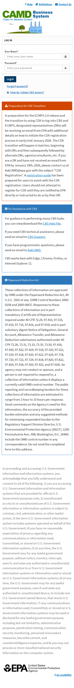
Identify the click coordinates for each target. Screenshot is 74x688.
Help (29, 4)
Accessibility (63, 675)
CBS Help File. (52, 223)
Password (11, 63)
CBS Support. (37, 237)
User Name (11, 51)
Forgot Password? (17, 86)
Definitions (44, 4)
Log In (10, 79)
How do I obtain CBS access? (25, 92)
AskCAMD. (34, 250)
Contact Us (63, 4)
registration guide (39, 175)
